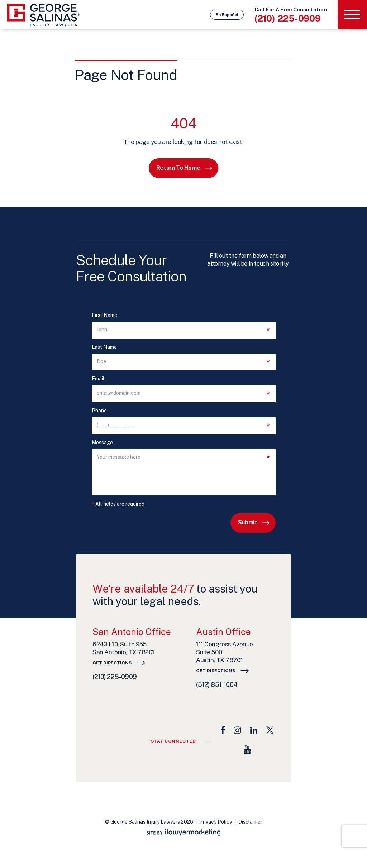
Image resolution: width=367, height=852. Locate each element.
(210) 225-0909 (287, 18)
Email (98, 378)
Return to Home (178, 167)
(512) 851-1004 (217, 684)
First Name (104, 315)
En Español (226, 14)
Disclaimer (250, 822)
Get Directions (112, 662)
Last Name (104, 347)
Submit (247, 522)
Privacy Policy (215, 822)
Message (102, 442)
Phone (99, 410)
